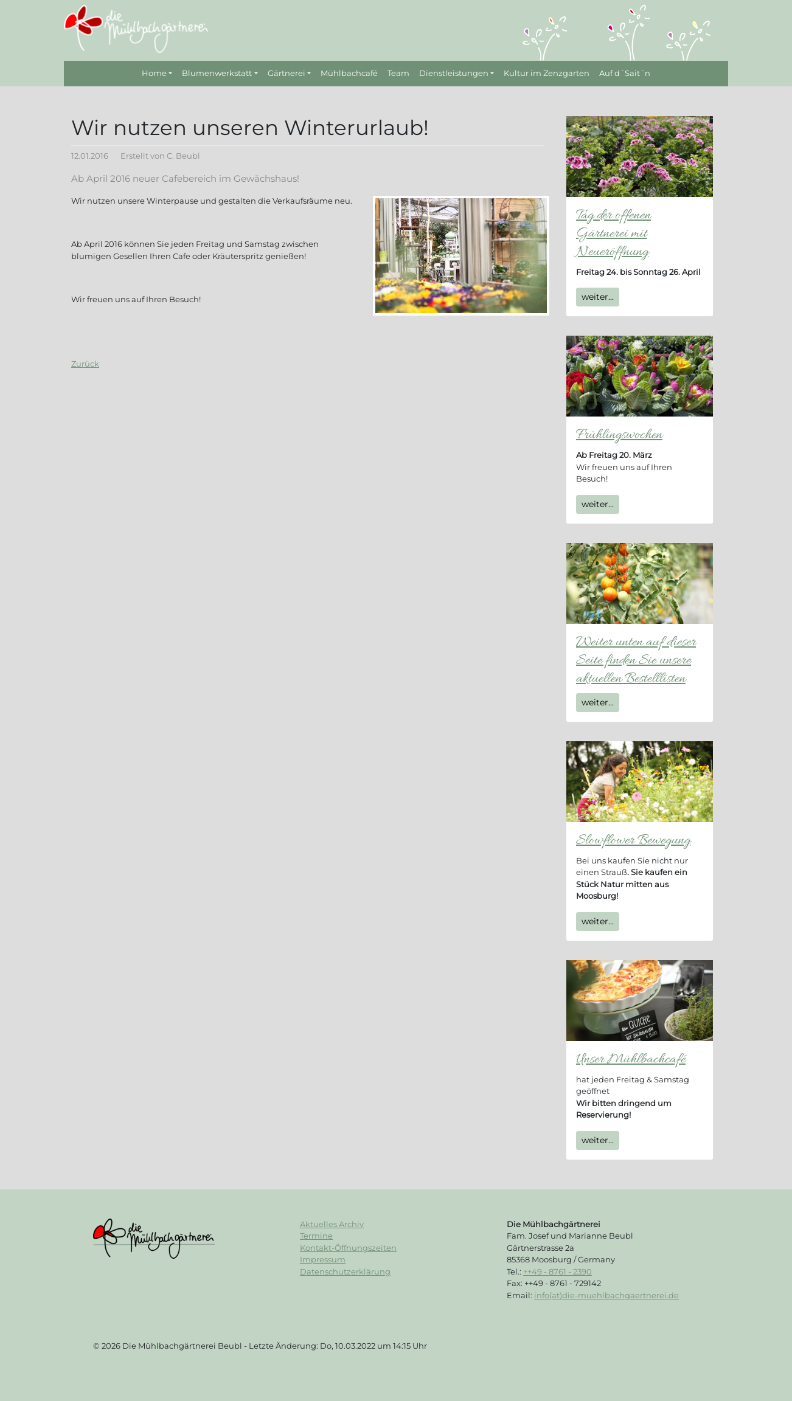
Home (154, 73)
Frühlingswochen (619, 435)
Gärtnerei (286, 73)
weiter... (598, 296)
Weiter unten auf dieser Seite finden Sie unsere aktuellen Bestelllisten (636, 660)
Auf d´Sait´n (624, 73)
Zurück (85, 363)
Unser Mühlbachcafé (631, 1059)
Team (398, 73)
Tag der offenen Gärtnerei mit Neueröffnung (613, 233)
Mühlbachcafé (349, 73)
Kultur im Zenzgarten (546, 73)
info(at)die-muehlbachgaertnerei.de (606, 1295)
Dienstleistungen (453, 73)
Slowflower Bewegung (633, 840)
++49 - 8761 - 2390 (557, 1271)
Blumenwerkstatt (217, 73)
